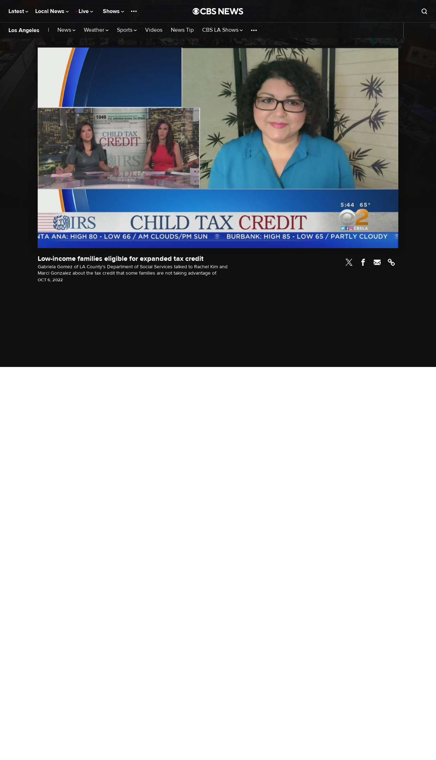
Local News (52, 11)
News (66, 30)
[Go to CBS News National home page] (218, 11)
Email (377, 262)
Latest (18, 11)
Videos (153, 30)
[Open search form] (424, 11)
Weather (96, 30)
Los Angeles (23, 30)
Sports (127, 30)
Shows (113, 11)
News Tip (182, 30)
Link (391, 262)
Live (86, 11)
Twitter (349, 262)
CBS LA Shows (222, 30)
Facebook (363, 262)
